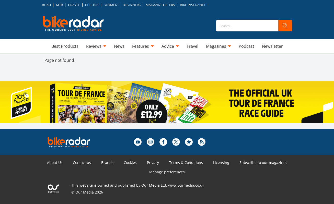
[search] (285, 25)
